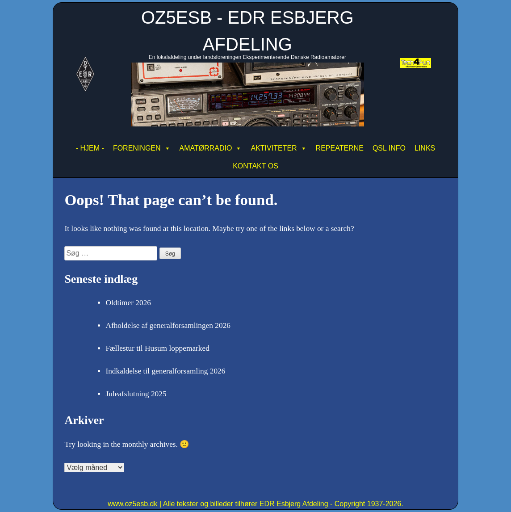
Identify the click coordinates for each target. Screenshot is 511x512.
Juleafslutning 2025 (135, 394)
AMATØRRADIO (211, 148)
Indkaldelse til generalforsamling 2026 (165, 371)
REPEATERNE (340, 148)
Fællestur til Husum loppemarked (157, 348)
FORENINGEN (142, 148)
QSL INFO (389, 148)
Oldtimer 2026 (128, 302)
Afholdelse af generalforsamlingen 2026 (167, 325)
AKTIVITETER (278, 148)
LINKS (425, 148)
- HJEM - (90, 148)
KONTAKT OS (255, 166)
